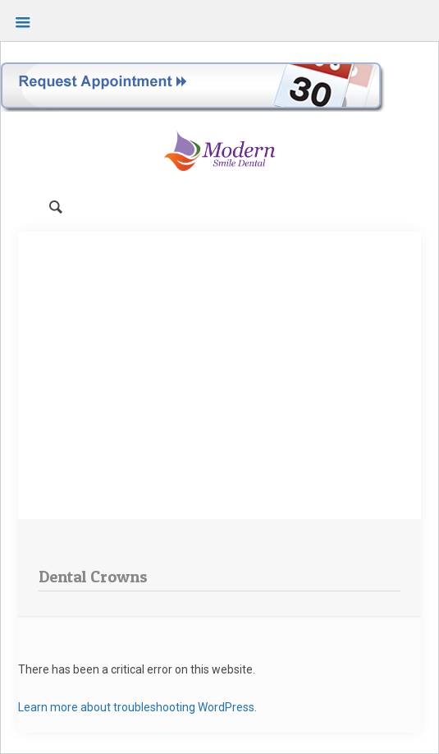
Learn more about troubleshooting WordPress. (137, 707)
